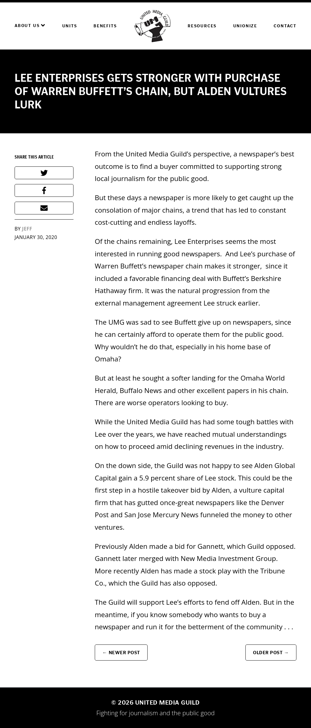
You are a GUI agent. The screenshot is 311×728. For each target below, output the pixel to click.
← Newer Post (121, 652)
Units (69, 26)
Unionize (245, 26)
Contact (285, 26)
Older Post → (271, 652)
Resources (202, 26)
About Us (30, 25)
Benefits (105, 26)
